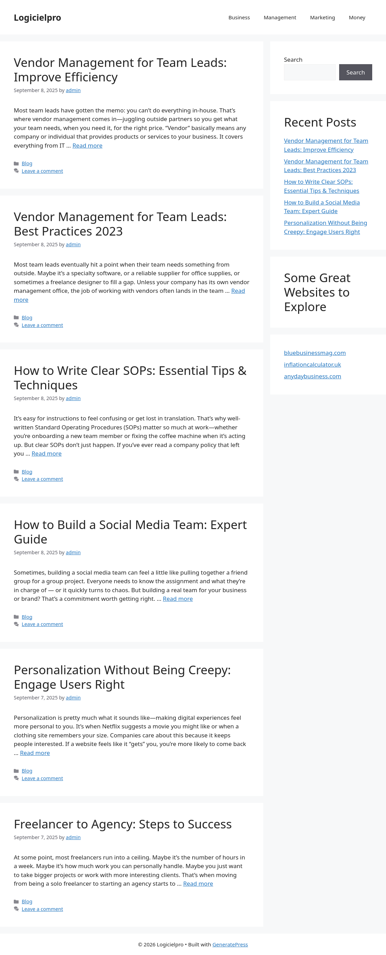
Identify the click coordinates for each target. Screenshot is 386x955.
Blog (27, 163)
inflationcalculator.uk (312, 364)
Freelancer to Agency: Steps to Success (123, 824)
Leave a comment (42, 171)
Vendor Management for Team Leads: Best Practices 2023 (120, 223)
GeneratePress (230, 944)
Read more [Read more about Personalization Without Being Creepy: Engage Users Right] (35, 753)
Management (280, 17)
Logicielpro (37, 17)
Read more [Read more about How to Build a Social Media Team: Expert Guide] (178, 599)
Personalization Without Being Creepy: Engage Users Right (122, 676)
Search (293, 59)
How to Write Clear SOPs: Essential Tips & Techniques (130, 377)
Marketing (322, 17)
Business (239, 17)
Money (357, 17)
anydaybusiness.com (312, 376)
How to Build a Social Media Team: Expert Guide (130, 531)
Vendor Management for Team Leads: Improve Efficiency (120, 69)
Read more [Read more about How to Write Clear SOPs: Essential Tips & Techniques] (47, 453)
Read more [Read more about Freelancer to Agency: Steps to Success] (198, 883)
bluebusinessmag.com (315, 353)
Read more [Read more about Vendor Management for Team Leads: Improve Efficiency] (87, 145)
